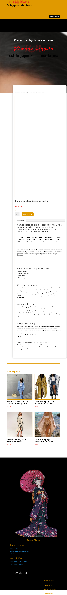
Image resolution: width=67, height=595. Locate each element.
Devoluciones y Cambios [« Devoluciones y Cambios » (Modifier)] (16, 564)
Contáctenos (54, 17)
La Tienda (17, 92)
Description (20, 220)
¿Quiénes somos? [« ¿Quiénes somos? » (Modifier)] (15, 548)
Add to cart (27, 214)
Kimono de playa (24, 92)
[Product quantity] (17, 214)
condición (16, 558)
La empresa (17, 545)
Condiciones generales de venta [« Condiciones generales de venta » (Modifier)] (18, 561)
